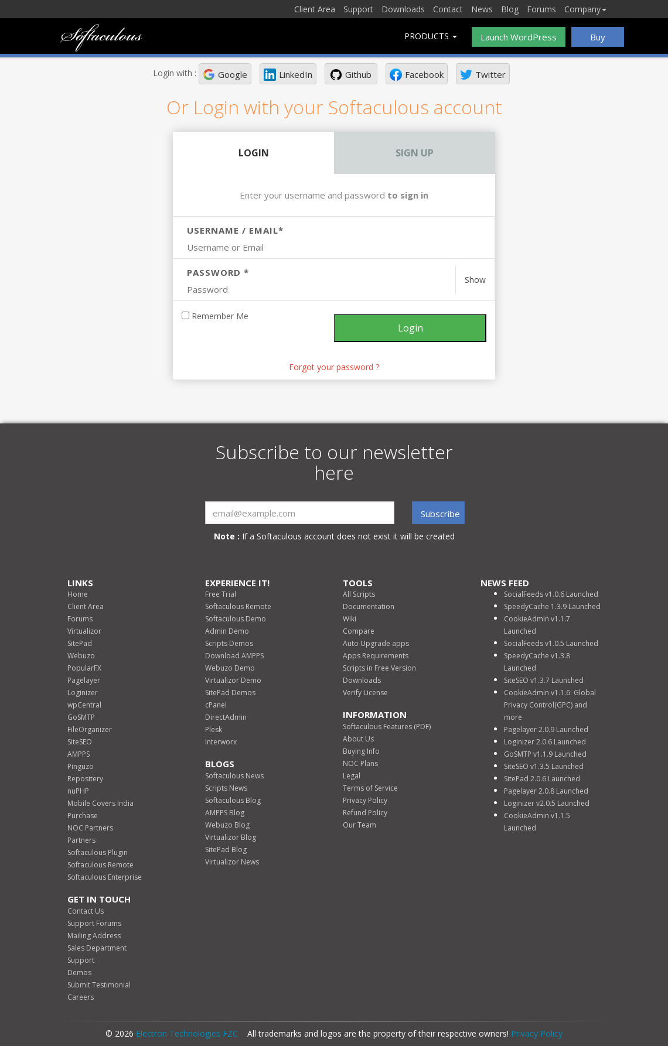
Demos (79, 972)
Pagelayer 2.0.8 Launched (546, 791)
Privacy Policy (365, 800)
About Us (358, 739)
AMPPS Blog (224, 813)
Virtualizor (84, 631)
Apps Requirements (375, 656)
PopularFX (84, 668)
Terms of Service (370, 788)
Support (358, 9)
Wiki (349, 619)
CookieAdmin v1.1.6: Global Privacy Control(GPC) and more (550, 705)
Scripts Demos (229, 643)
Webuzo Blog (227, 825)
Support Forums (94, 923)
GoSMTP (81, 717)
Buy (597, 37)
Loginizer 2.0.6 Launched (545, 742)
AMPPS (78, 754)
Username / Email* (235, 230)
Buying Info (361, 751)
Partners (81, 840)
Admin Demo (227, 631)
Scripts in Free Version (379, 668)
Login (253, 152)
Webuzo (81, 656)
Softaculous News (234, 776)
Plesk (213, 729)
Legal (351, 776)
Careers (80, 997)
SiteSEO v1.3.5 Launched (544, 766)
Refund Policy (365, 813)
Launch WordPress (518, 37)
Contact (448, 9)
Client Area (314, 9)
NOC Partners (90, 828)
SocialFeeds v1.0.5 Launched (551, 643)
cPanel (216, 705)
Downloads (403, 9)
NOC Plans (360, 763)
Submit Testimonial (99, 985)
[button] (225, 73)
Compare (358, 631)
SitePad (79, 643)
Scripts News (226, 788)
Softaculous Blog (233, 800)
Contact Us (85, 911)
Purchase (82, 816)
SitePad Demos (230, 693)
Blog (510, 9)
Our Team (359, 825)
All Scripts (359, 594)
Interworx (221, 742)
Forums (541, 9)
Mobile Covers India (100, 803)
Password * (218, 272)
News (482, 9)
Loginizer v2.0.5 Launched (546, 803)
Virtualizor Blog (230, 837)
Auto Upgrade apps (376, 643)
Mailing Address (94, 936)
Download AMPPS (234, 656)
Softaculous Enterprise (104, 877)
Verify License (365, 693)
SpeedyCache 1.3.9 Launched (552, 606)
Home (77, 594)
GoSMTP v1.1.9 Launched (545, 754)
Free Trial (220, 594)
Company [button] (585, 9)
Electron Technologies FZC (187, 1033)
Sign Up (415, 152)
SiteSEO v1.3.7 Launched (544, 680)
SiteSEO (79, 742)
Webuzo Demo (230, 668)
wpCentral (84, 705)
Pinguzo (80, 766)
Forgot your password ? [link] (334, 366)
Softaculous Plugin (97, 852)
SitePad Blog (226, 849)
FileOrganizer (89, 729)
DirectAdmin (226, 717)
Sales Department (97, 948)
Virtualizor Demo (233, 680)
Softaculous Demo (235, 619)
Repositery (85, 779)
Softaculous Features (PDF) (387, 726)
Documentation (368, 606)
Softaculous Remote (100, 865)
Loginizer (82, 693)
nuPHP (78, 791)
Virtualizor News (232, 862)
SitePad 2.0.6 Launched (542, 779)
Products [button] (430, 36)
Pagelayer (83, 680)
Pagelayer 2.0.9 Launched (546, 729)
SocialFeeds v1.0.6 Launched (551, 594)
